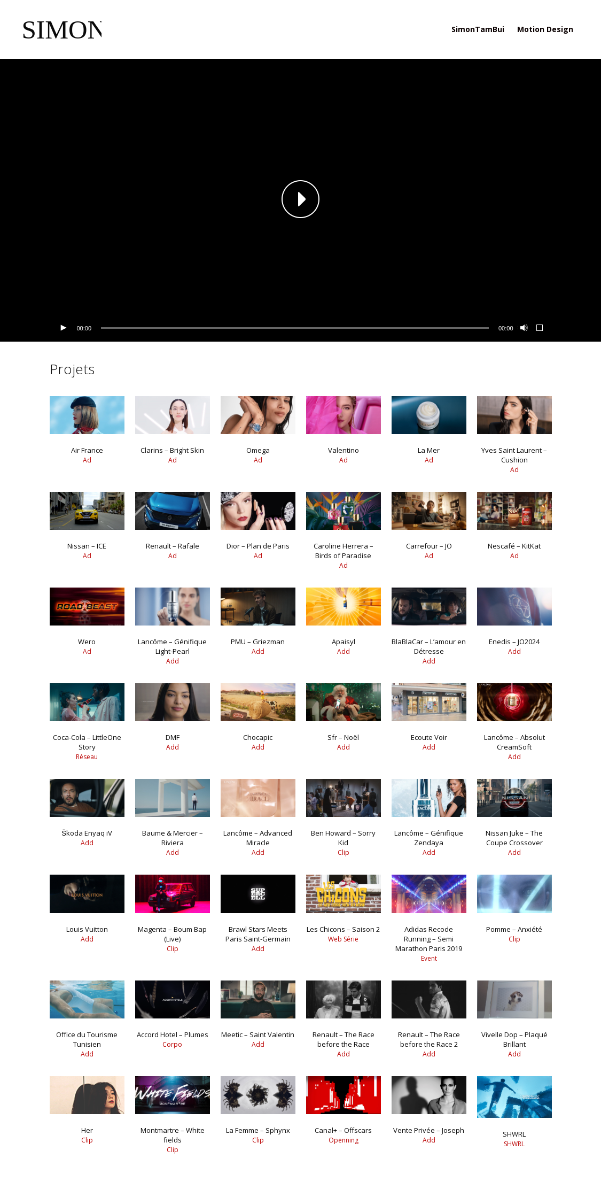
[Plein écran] (540, 328)
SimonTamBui (477, 29)
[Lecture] (63, 328)
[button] (300, 200)
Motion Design (545, 29)
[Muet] (523, 328)
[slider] (295, 328)
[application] (301, 200)
